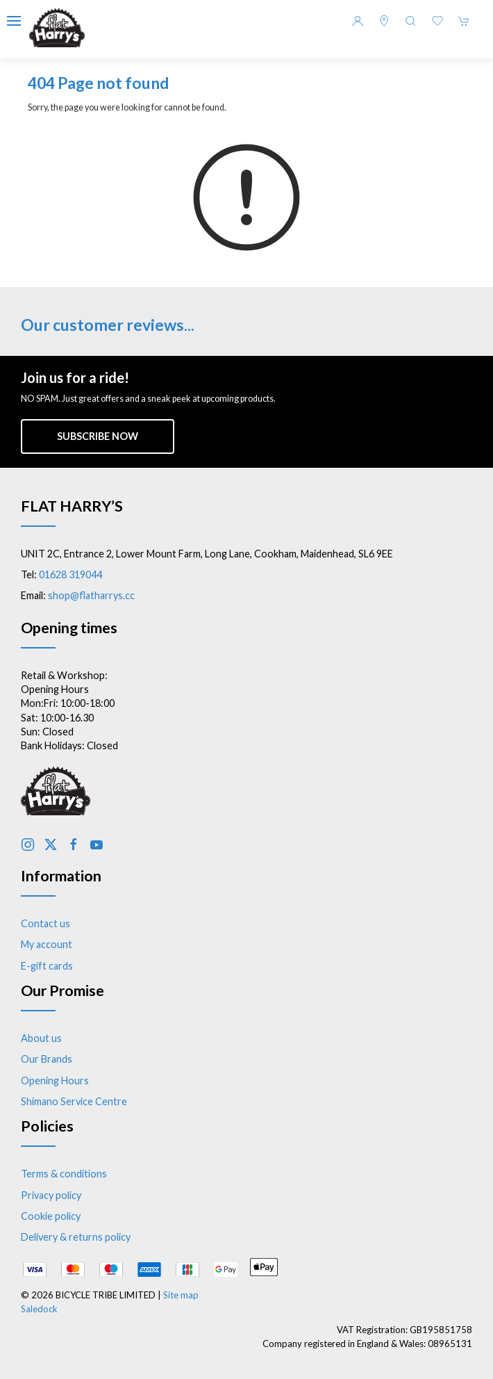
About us (41, 1038)
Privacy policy (51, 1195)
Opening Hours (55, 1080)
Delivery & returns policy (76, 1237)
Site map (181, 1294)
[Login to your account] (357, 20)
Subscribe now (97, 436)
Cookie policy (51, 1216)
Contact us (45, 923)
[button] (14, 20)
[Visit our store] (384, 20)
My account (46, 944)
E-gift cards (47, 966)
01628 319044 (70, 574)
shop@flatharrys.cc (91, 595)
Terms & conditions (64, 1174)
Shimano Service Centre (74, 1101)
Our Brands (46, 1059)
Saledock (39, 1308)
